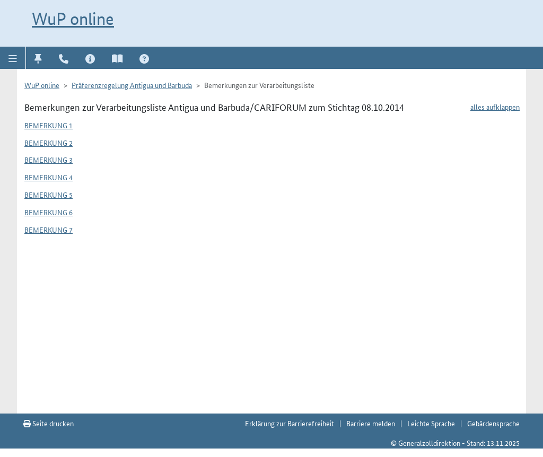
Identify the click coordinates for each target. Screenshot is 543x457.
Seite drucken (48, 423)
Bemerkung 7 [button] (48, 229)
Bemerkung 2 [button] (48, 142)
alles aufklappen (495, 106)
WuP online (73, 18)
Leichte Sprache (431, 423)
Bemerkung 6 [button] (48, 212)
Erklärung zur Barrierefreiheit (289, 423)
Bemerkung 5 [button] (48, 194)
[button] (13, 58)
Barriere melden (370, 423)
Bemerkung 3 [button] (48, 159)
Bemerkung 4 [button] (48, 177)
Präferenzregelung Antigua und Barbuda (132, 85)
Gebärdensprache (493, 423)
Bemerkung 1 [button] (48, 125)
